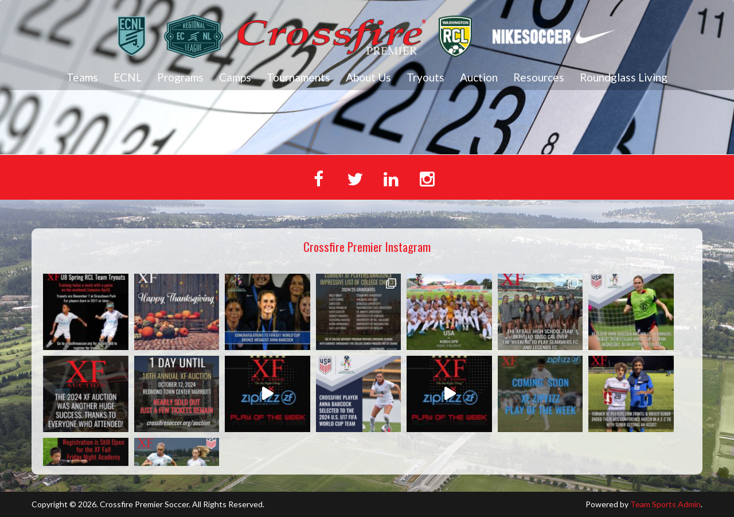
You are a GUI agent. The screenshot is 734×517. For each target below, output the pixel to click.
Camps (235, 77)
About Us (368, 77)
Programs (180, 77)
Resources (538, 77)
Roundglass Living (623, 77)
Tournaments (298, 77)
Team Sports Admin (665, 504)
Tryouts (425, 77)
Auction (479, 77)
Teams (82, 77)
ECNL (128, 77)
